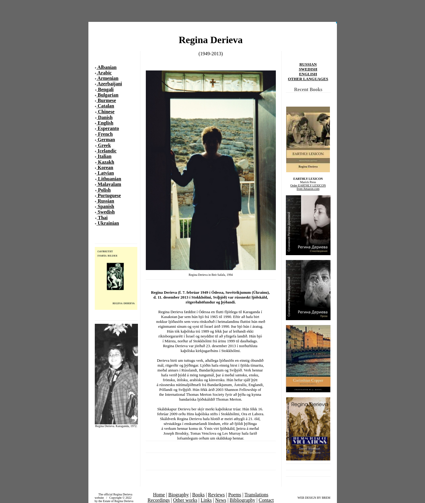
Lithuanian (109, 178)
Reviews (216, 494)
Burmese (106, 100)
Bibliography (242, 500)
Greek (104, 145)
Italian (104, 156)
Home (159, 494)
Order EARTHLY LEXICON (308, 185)
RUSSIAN (308, 64)
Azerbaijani (109, 83)
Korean (105, 167)
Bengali (105, 89)
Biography (178, 494)
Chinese (106, 111)
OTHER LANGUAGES (308, 79)
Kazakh (105, 162)
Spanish (105, 206)
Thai (102, 217)
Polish (104, 190)
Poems (234, 494)
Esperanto (108, 128)
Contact (266, 500)
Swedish (106, 211)
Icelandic (107, 150)
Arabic (104, 72)
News (220, 500)
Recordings (159, 500)
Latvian (105, 173)
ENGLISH (308, 74)
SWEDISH (308, 69)
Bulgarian (107, 95)
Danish (105, 117)
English (105, 122)
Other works (185, 500)
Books (198, 494)
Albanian (107, 67)
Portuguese (109, 195)
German (106, 139)
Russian (105, 201)
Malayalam (109, 184)
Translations (257, 494)
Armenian (107, 78)
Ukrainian (108, 223)
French (105, 134)
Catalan (105, 105)
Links (206, 500)
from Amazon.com (308, 188)
